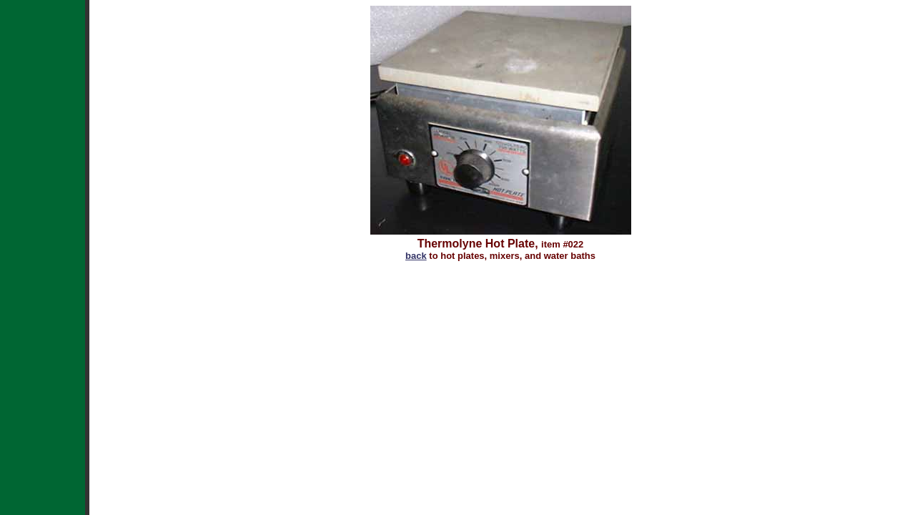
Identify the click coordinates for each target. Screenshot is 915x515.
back (416, 255)
